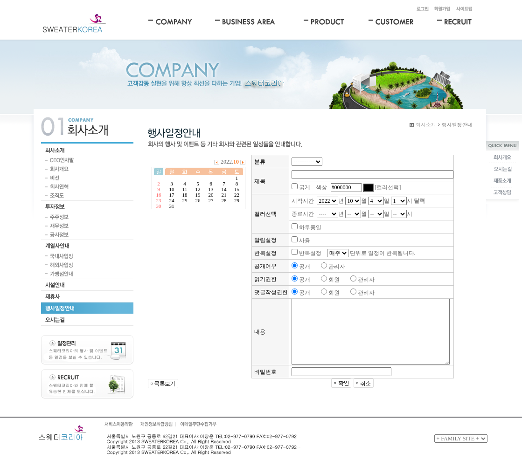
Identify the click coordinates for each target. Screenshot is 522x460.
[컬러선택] (388, 187)
